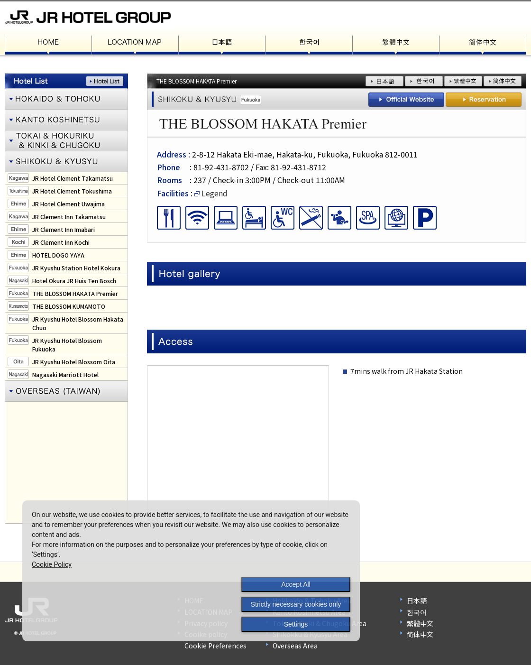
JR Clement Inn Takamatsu (69, 216)
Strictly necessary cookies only (296, 604)
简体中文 (420, 634)
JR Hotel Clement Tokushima (72, 191)
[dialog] (191, 570)
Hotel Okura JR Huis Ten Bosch (74, 281)
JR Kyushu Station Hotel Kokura (76, 268)
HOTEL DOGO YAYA (58, 255)
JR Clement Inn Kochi (61, 242)
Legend (211, 193)
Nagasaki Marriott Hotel (65, 374)
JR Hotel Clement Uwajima (68, 204)
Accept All (295, 584)
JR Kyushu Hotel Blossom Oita (73, 362)
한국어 (417, 612)
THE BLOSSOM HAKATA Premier (75, 293)
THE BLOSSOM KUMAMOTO (68, 306)
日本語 (417, 600)
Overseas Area (295, 645)
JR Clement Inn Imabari (63, 229)
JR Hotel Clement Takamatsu (72, 178)
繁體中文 (420, 623)
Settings (296, 624)
